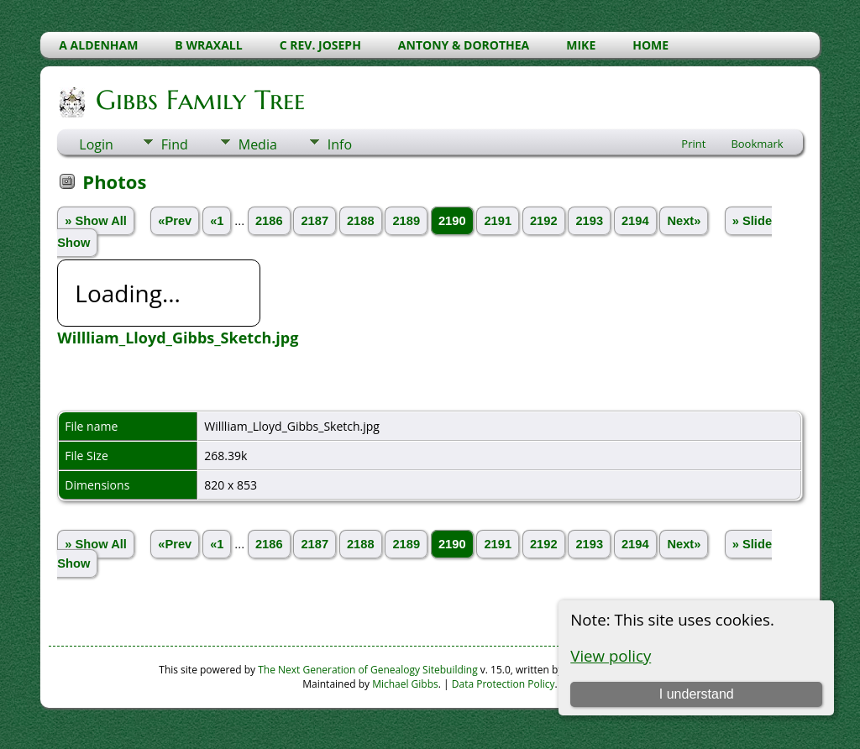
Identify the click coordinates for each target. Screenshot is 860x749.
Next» (683, 221)
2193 (589, 221)
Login (96, 144)
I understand (696, 694)
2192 (544, 221)
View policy (610, 655)
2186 (269, 221)
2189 (406, 221)
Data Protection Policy (503, 684)
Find (174, 144)
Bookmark (757, 143)
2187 (314, 221)
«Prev (174, 221)
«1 (216, 221)
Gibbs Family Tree (199, 100)
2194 (635, 221)
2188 (361, 221)
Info (340, 144)
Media (258, 144)
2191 (497, 221)
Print (693, 143)
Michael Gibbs (405, 684)
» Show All (96, 221)
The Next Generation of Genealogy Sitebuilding (368, 670)
